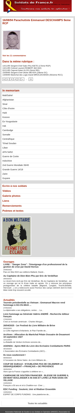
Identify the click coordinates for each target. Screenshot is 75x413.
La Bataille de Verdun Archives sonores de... (21, 337)
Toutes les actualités (37, 394)
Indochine (7, 160)
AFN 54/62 (7, 151)
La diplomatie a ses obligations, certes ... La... (21, 308)
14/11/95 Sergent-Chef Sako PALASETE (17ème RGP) (24, 66)
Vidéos (6, 190)
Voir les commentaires (13, 55)
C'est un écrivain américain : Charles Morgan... (22, 317)
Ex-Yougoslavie (9, 120)
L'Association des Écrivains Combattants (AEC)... (23, 346)
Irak (4, 125)
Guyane (6, 177)
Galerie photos (12, 195)
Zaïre (4, 173)
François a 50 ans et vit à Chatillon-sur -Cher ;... (22, 376)
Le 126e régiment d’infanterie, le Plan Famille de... (23, 326)
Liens (6, 200)
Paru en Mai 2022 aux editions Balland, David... (22, 272)
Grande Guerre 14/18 (12, 168)
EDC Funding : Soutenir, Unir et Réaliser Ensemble (27, 380)
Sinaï (4, 103)
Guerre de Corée (10, 155)
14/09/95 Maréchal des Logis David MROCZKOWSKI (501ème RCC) (30, 74)
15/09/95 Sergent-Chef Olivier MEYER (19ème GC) (23, 72)
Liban (5, 147)
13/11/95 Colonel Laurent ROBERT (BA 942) (20, 68)
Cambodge (7, 129)
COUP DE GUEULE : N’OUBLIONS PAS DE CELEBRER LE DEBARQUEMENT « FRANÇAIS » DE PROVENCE (30, 359)
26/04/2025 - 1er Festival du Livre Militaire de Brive (26, 321)
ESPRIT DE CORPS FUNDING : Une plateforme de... (25, 385)
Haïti (4, 112)
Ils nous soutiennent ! (13, 349)
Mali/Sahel (7, 94)
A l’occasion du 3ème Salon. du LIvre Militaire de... (23, 354)
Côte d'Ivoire (8, 107)
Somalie (6, 134)
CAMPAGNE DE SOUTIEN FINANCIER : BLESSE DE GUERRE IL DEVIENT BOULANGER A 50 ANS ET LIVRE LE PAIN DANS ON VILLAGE (37, 370)
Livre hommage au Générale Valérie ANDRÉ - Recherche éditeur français (37, 312)
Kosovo (6, 116)
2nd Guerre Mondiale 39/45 (15, 164)
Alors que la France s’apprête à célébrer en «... (22, 365)
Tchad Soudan (9, 142)
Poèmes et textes (13, 210)
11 (30, 78)
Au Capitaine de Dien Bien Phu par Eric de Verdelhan (28, 275)
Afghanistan (8, 99)
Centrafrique (8, 138)
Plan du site (31, 408)
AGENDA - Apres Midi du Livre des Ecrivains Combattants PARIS (33, 340)
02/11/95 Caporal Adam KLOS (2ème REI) (19, 70)
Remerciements (12, 205)
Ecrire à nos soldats (15, 185)
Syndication (44, 408)
